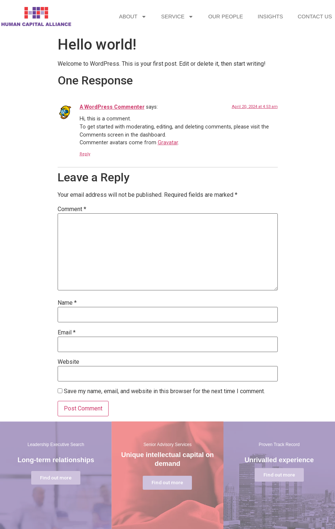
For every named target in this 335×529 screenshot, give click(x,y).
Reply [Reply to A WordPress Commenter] (85, 154)
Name (67, 303)
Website (68, 362)
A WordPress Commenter (112, 107)
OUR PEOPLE (240, 16)
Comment (72, 209)
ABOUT (147, 16)
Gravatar (168, 143)
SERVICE (192, 16)
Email (67, 333)
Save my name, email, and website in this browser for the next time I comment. (164, 391)
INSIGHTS (285, 16)
